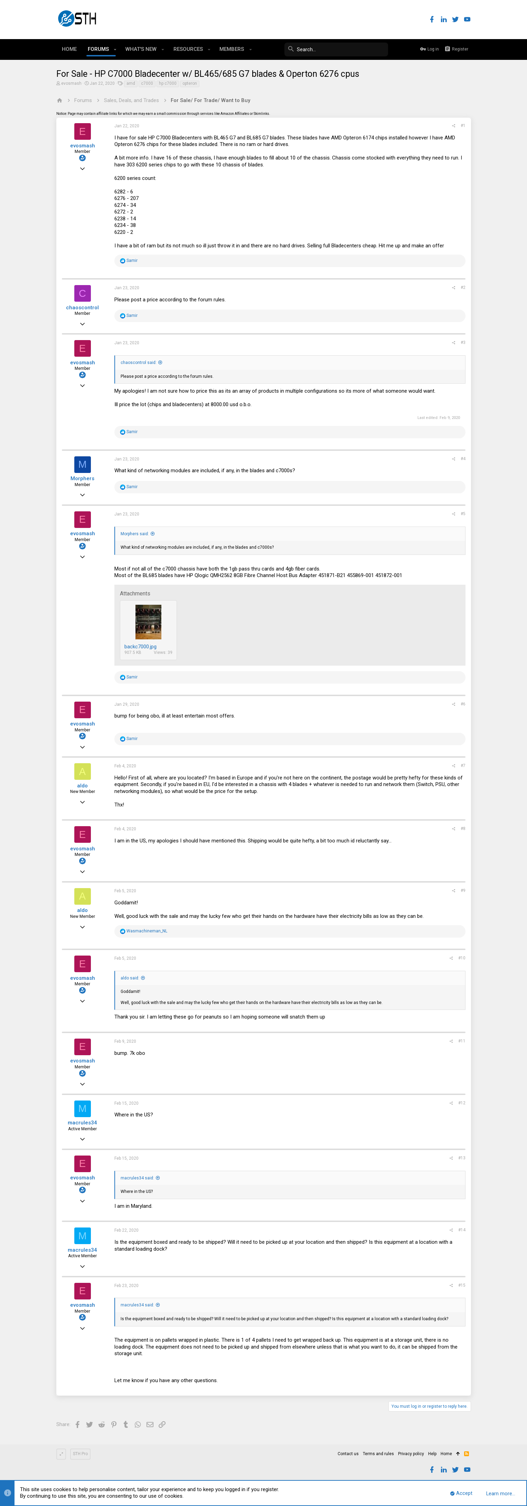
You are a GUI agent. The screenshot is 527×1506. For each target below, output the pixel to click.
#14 (461, 1229)
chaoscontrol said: (139, 362)
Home (446, 1453)
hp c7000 (168, 83)
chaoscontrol (82, 307)
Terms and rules (378, 1453)
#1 (463, 125)
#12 (461, 1103)
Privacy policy (411, 1453)
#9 (463, 890)
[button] (115, 49)
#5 (463, 513)
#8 (463, 828)
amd (130, 83)
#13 (461, 1158)
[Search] (336, 49)
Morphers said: (135, 533)
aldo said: (130, 978)
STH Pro (80, 1453)
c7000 (147, 83)
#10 (461, 958)
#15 (461, 1285)
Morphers (82, 478)
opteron (189, 83)
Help (432, 1453)
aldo (82, 786)
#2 (463, 287)
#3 (463, 342)
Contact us (348, 1453)
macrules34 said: (137, 1178)
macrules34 (82, 1123)
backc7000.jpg (140, 647)
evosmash (71, 83)
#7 (463, 765)
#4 (463, 458)
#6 (463, 704)
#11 (461, 1041)
